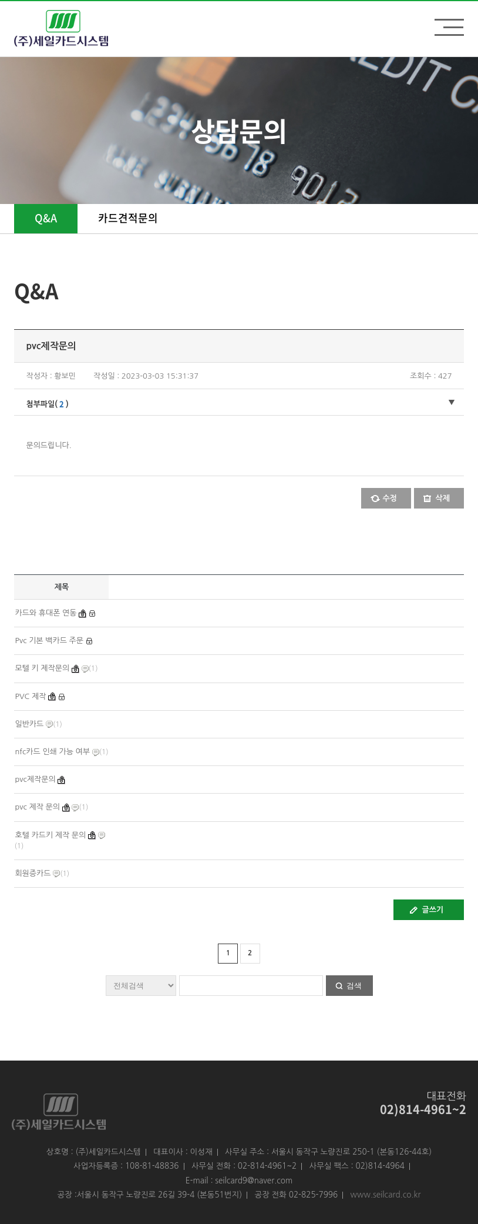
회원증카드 (33, 873)
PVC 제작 (30, 696)
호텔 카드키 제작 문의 (50, 835)
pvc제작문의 (35, 779)
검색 (354, 985)
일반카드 (29, 724)
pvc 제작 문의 (37, 807)
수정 (390, 498)
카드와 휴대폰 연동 (45, 613)
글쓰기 (433, 910)
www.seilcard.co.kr (386, 1194)
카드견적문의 (128, 218)
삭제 (443, 498)
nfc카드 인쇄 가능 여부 (52, 751)
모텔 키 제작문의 (42, 668)
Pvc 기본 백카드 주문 (49, 640)
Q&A (46, 218)
